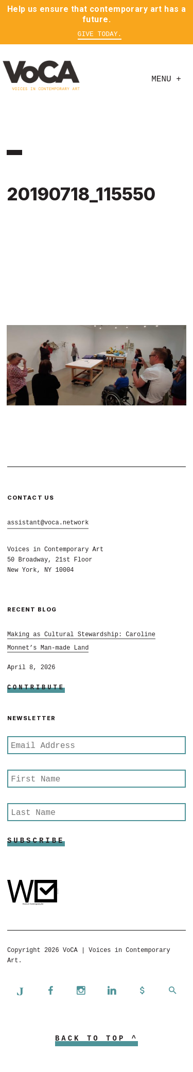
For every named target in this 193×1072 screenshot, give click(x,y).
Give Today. (100, 34)
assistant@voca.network (48, 522)
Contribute (36, 687)
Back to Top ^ (96, 1038)
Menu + (166, 79)
